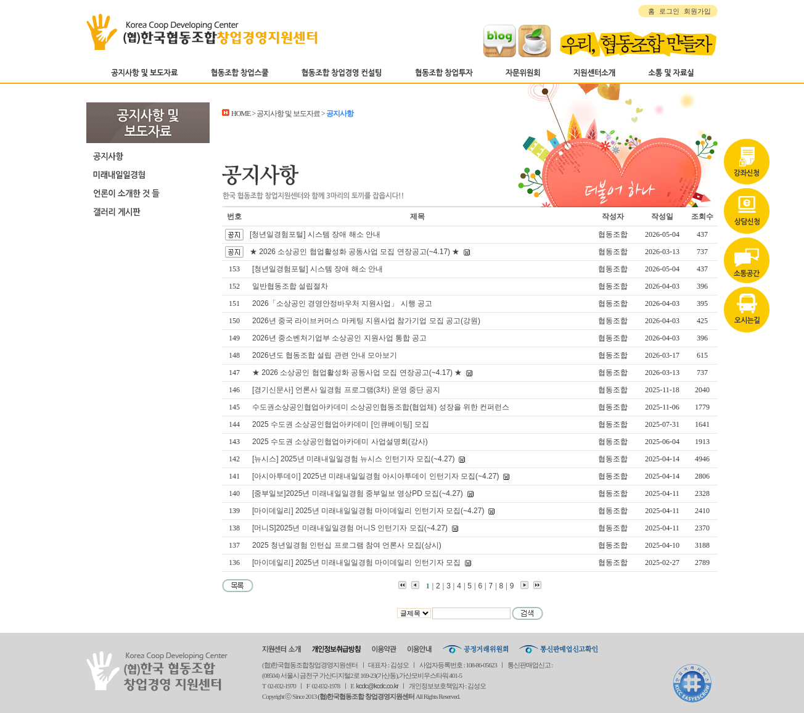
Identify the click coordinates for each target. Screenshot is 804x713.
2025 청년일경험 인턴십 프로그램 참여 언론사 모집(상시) (346, 545)
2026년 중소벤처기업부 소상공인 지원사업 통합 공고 (339, 338)
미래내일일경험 (148, 174)
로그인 (669, 11)
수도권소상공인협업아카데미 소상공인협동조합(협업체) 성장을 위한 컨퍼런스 (380, 407)
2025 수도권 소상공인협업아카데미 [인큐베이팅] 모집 (340, 424)
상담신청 (746, 168)
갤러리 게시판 (148, 211)
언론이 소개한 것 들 (148, 193)
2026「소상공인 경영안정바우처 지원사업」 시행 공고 (342, 303)
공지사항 (148, 156)
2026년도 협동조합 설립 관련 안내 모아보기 (324, 355)
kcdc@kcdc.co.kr (377, 686)
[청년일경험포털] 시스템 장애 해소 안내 (315, 234)
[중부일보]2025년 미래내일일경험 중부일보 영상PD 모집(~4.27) (357, 493)
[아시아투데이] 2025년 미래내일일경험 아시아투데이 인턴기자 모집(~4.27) (375, 476)
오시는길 (746, 267)
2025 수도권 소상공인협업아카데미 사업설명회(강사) (340, 441)
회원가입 (697, 11)
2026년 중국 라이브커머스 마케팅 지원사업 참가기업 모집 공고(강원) (366, 320)
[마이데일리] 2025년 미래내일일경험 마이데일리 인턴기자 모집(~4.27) (368, 510)
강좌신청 (746, 119)
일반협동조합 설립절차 (290, 286)
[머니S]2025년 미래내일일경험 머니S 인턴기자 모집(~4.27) (350, 528)
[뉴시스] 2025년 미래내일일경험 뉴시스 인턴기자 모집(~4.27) (353, 459)
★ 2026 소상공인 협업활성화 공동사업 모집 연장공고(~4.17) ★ (354, 251)
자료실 (746, 217)
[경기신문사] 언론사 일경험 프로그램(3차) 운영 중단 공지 (346, 389)
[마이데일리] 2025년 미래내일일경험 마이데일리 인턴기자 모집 (356, 562)
